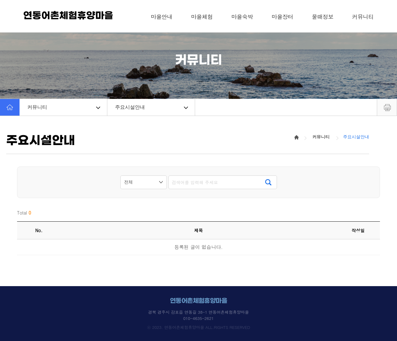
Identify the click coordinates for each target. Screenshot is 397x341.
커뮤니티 (63, 107)
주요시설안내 (151, 107)
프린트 (387, 107)
